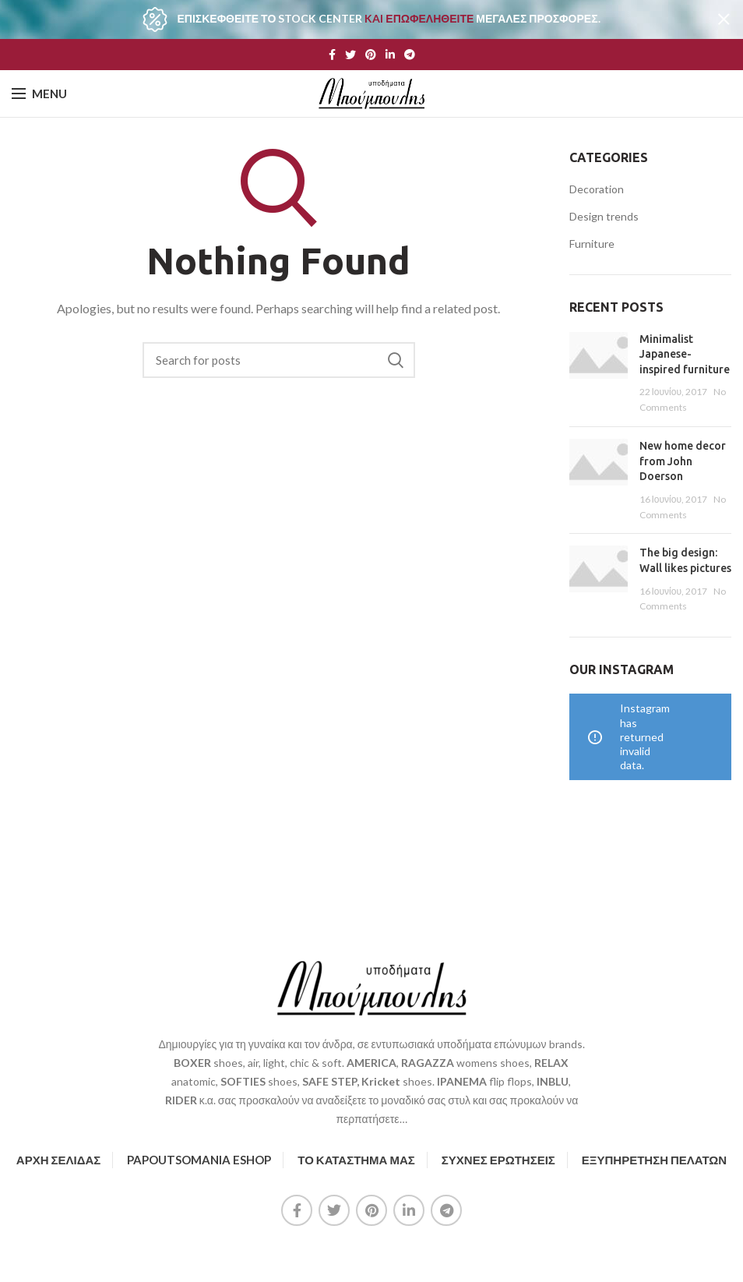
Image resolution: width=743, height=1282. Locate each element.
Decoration (596, 189)
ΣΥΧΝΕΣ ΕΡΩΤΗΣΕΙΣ (498, 1160)
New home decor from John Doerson (682, 461)
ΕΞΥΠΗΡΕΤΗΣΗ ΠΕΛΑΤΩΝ (654, 1160)
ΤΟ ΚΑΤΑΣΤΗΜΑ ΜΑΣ (356, 1160)
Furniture (591, 243)
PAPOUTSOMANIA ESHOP (199, 1160)
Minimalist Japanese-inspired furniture (684, 354)
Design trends (604, 216)
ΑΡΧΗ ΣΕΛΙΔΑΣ (58, 1160)
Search (395, 360)
